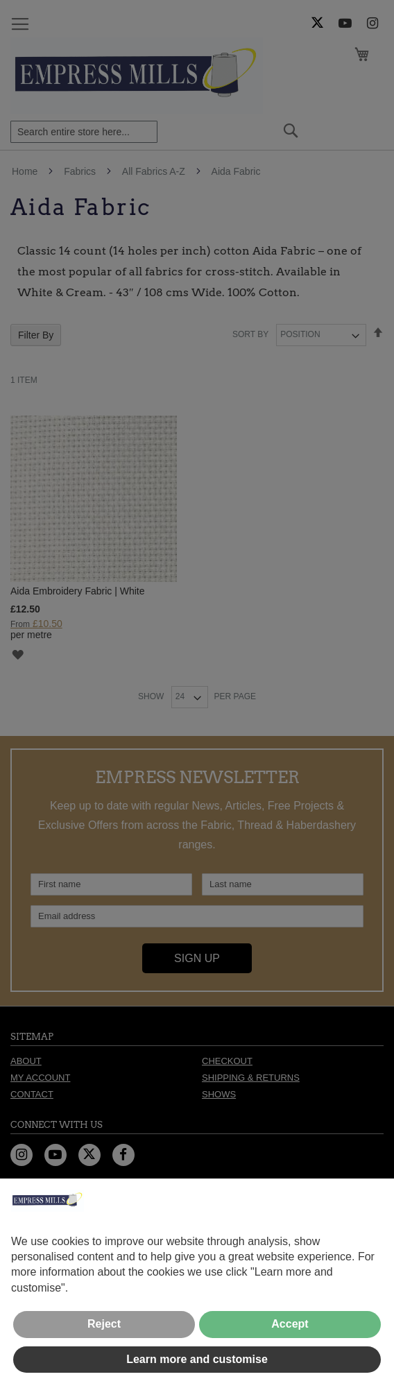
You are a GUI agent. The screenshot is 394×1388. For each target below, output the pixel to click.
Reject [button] (104, 1324)
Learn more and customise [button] (197, 1359)
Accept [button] (289, 1324)
